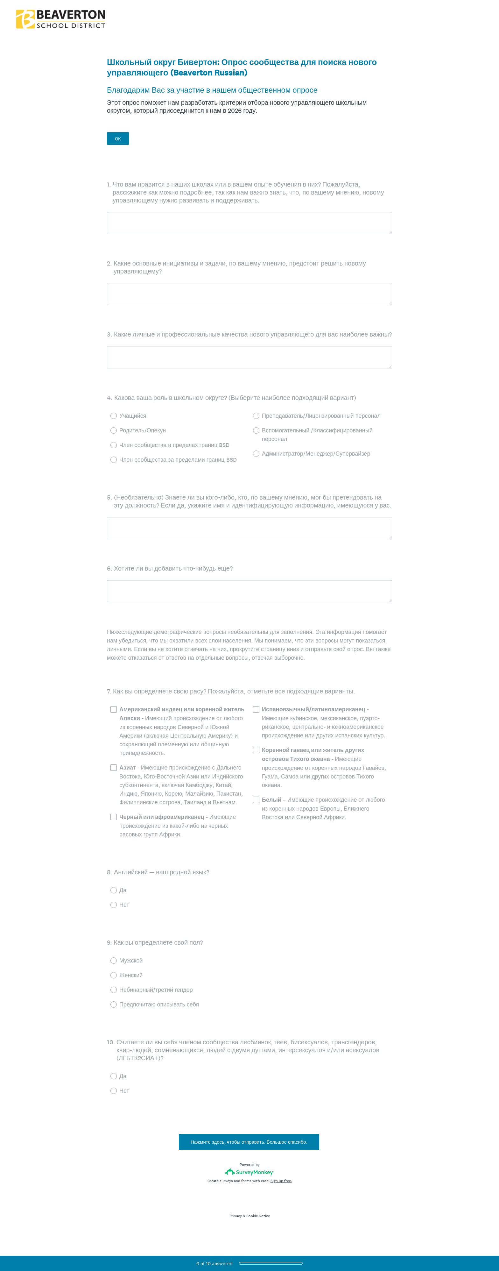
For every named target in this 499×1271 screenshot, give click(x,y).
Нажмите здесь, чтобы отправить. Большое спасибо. (249, 1153)
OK (118, 139)
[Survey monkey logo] (250, 1182)
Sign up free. (281, 1191)
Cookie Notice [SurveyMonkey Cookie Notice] (258, 1226)
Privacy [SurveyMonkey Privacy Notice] (235, 1226)
